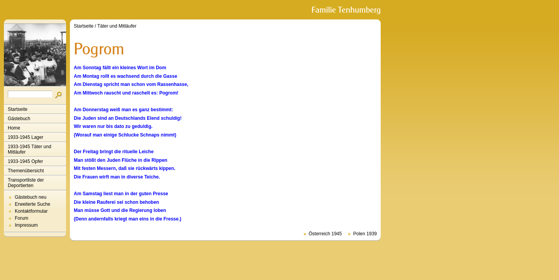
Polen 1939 (365, 233)
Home (14, 128)
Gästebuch (19, 118)
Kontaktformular (31, 211)
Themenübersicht (26, 170)
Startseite (18, 109)
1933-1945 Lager (25, 137)
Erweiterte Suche (32, 204)
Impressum (26, 225)
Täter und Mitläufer (117, 26)
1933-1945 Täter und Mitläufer (29, 149)
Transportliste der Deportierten (26, 182)
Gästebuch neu (30, 197)
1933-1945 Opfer (25, 161)
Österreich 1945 (325, 233)
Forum (21, 218)
